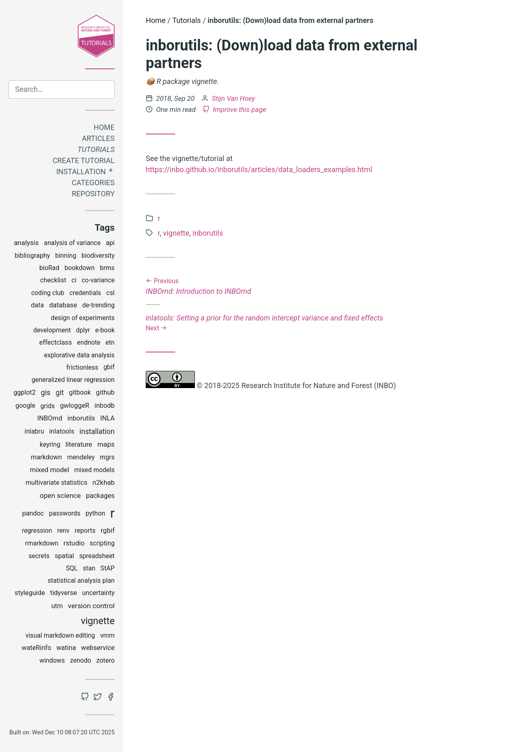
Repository (93, 193)
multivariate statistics (56, 482)
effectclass (55, 342)
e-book (105, 330)
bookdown (79, 268)
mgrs (107, 457)
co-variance (98, 280)
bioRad (49, 268)
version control (91, 606)
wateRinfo (36, 648)
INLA (107, 418)
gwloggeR (74, 405)
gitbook (80, 392)
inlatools (61, 431)
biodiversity (98, 255)
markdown (46, 457)
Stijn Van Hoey (233, 98)
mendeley (81, 457)
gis (46, 392)
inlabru (34, 431)
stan (89, 568)
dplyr (83, 330)
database (63, 305)
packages (100, 496)
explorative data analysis (79, 355)
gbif (109, 367)
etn (110, 342)
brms (107, 268)
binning (65, 255)
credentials (85, 293)
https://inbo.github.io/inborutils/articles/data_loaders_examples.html (259, 169)
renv (63, 530)
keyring (50, 444)
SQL (72, 568)
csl (110, 293)
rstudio (73, 543)
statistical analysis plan (81, 580)
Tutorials (96, 149)
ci (73, 280)
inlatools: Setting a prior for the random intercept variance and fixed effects (289, 322)
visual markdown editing (60, 635)
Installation (81, 171)
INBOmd (49, 418)
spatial (64, 556)
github (105, 392)
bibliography (32, 255)
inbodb (105, 405)
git (60, 392)
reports (85, 530)
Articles (98, 138)
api (110, 243)
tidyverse (63, 593)
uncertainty (98, 593)
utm (57, 606)
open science (60, 495)
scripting (102, 543)
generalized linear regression (73, 380)
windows (52, 660)
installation (97, 431)
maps (106, 444)
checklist (53, 280)
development (52, 330)
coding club (47, 293)
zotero (105, 660)
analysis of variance (72, 243)
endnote (88, 342)
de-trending (98, 305)
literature (79, 444)
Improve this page (234, 109)
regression (37, 530)
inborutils (81, 418)
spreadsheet (97, 556)
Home (104, 127)
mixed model (49, 470)
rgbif (108, 530)
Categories (93, 182)
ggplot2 (25, 392)
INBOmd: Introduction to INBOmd (289, 286)
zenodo (80, 660)
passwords (65, 513)
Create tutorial (83, 160)
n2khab (104, 482)
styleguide (30, 593)
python (95, 513)
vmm (107, 635)
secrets (39, 556)
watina (66, 648)
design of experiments (83, 318)
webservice (98, 648)
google (25, 405)
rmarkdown (41, 543)
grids (48, 406)
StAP (107, 568)
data (37, 305)
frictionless (82, 367)
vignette (98, 621)
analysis (26, 243)
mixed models (95, 470)
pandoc (33, 513)
